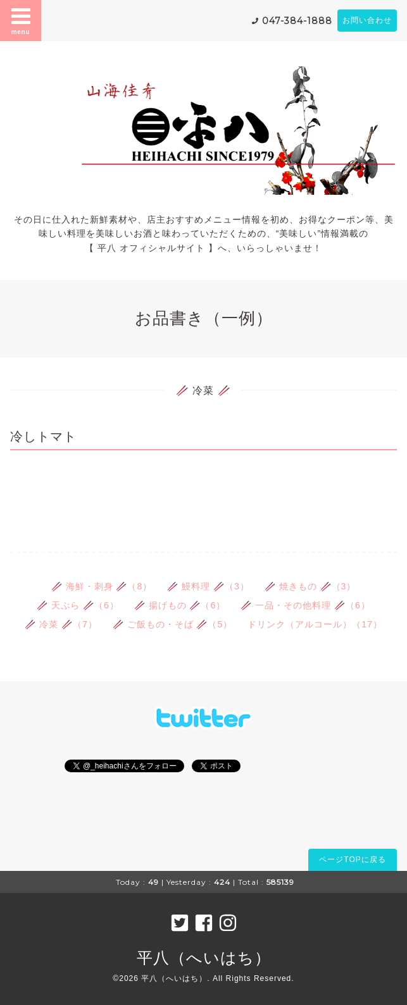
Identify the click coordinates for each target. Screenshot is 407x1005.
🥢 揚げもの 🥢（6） (180, 605)
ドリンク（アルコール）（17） (314, 624)
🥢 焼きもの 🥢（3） (310, 586)
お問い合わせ (367, 20)
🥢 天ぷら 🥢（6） (78, 605)
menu (20, 20)
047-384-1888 (297, 21)
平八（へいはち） (204, 957)
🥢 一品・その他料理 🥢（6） (305, 605)
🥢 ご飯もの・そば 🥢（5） (173, 624)
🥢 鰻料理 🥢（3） (208, 586)
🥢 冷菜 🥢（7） (61, 624)
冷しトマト (43, 436)
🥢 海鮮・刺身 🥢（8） (102, 586)
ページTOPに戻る (352, 859)
